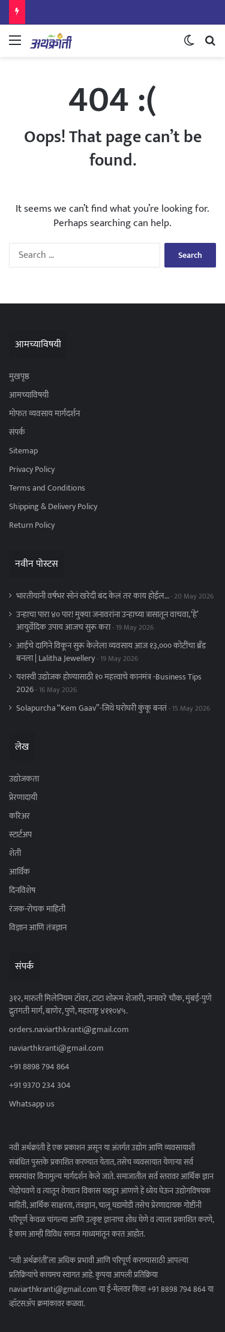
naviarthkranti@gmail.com (56, 1048)
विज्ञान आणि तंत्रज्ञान (38, 927)
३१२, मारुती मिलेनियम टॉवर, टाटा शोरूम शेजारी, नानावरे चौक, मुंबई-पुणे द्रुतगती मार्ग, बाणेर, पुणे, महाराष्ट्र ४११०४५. (110, 1005)
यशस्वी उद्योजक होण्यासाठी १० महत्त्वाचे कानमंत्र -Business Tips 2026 (109, 683)
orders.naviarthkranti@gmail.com (69, 1029)
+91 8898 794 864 (39, 1067)
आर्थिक (19, 872)
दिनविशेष (22, 890)
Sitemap (23, 451)
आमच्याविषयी (29, 395)
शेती (15, 853)
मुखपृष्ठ (19, 376)
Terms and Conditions (47, 488)
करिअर (19, 816)
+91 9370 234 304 (40, 1085)
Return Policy (32, 525)
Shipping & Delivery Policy (53, 506)
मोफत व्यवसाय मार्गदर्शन (44, 413)
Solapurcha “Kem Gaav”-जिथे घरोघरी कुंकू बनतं (91, 708)
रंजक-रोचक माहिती (37, 909)
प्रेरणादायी (23, 797)
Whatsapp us (32, 1104)
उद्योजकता (24, 779)
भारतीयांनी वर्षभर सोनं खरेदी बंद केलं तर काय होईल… (92, 596)
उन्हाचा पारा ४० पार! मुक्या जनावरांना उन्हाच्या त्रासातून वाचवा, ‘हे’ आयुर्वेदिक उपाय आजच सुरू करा (107, 621)
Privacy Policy (32, 469)
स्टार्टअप (20, 834)
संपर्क (17, 432)
